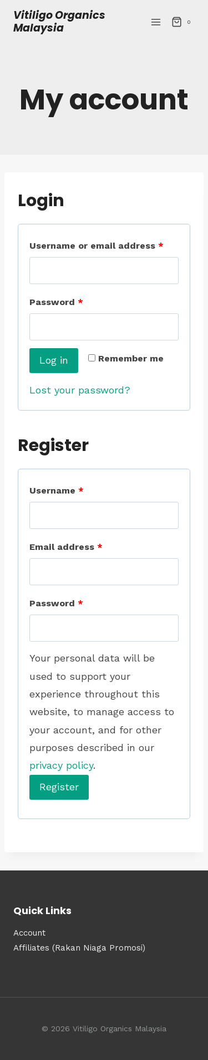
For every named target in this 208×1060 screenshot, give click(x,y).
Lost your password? (79, 390)
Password (56, 302)
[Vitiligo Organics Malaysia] (79, 22)
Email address (66, 547)
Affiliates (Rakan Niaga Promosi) (80, 948)
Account (29, 933)
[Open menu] (155, 21)
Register (59, 787)
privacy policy (61, 765)
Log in (53, 360)
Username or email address (96, 245)
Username (56, 490)
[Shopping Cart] (183, 22)
